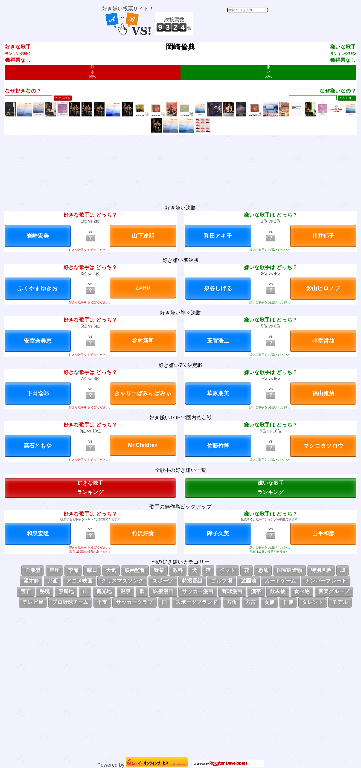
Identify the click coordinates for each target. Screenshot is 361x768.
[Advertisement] (231, 23)
